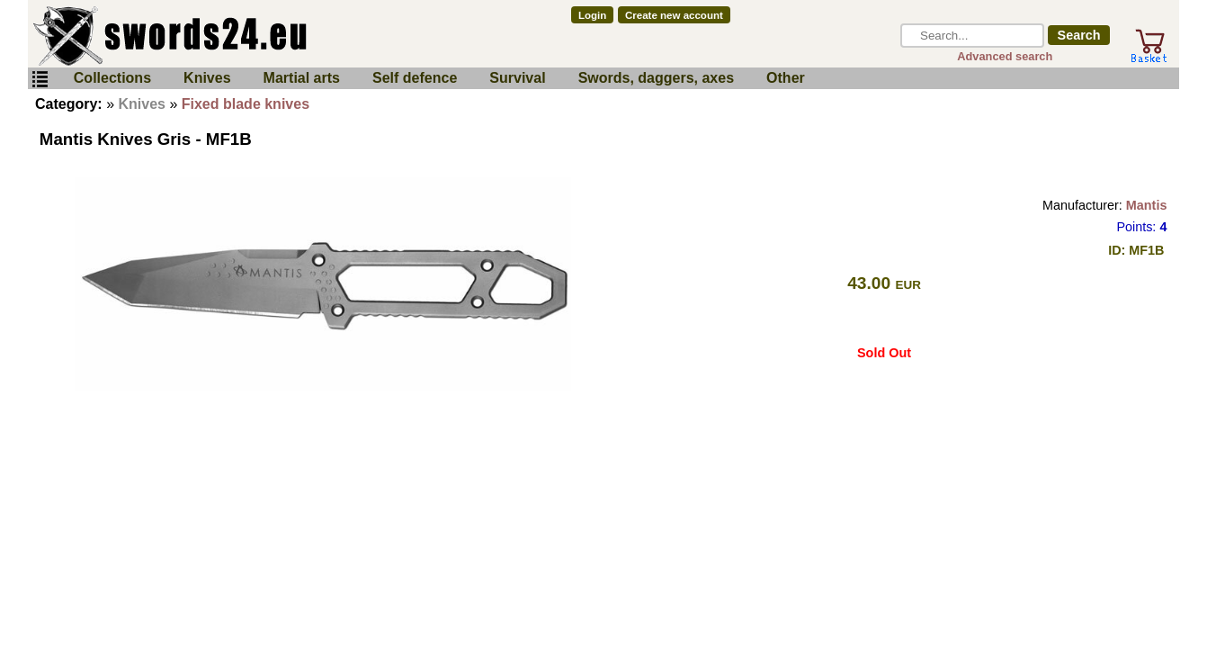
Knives (206, 78)
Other (785, 78)
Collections (112, 78)
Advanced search (1004, 56)
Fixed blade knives (245, 104)
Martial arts (302, 78)
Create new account (674, 15)
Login (592, 15)
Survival (517, 78)
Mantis (1146, 205)
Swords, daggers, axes (656, 78)
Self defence (414, 78)
